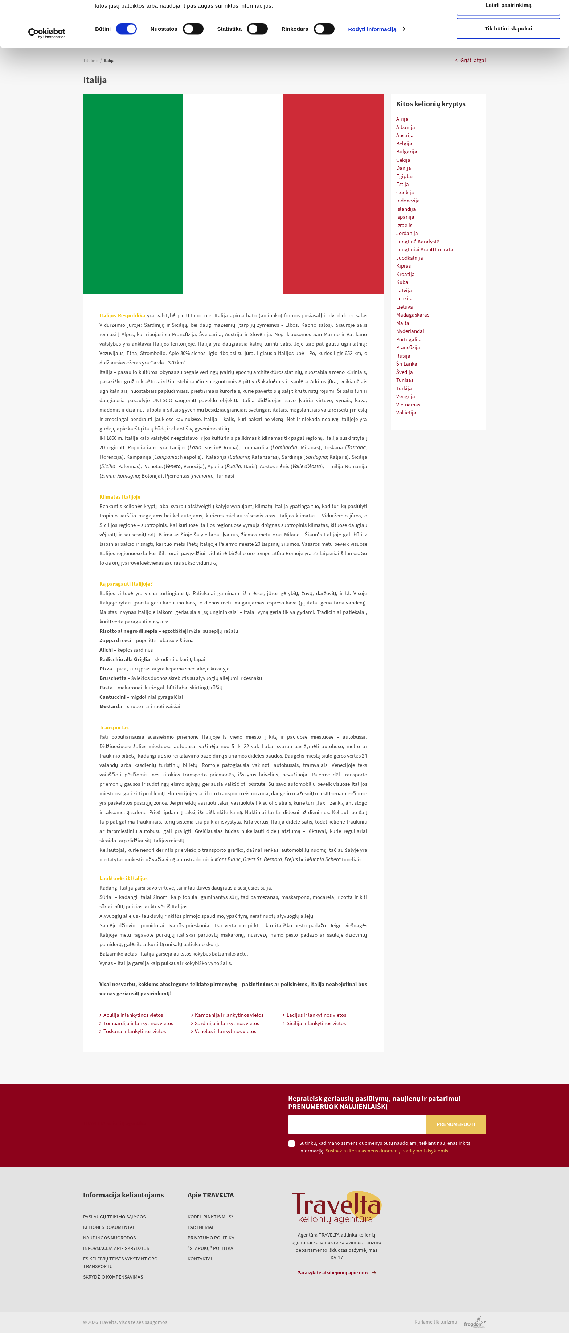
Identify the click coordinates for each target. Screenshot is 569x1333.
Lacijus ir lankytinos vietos (314, 1014)
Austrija (405, 135)
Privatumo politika (211, 1237)
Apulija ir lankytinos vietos (131, 1014)
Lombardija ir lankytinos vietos (136, 1023)
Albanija (405, 127)
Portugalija (409, 339)
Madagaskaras (412, 314)
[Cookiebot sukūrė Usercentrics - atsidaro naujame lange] (47, 71)
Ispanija (405, 216)
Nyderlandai (410, 330)
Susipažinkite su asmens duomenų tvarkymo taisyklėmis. (387, 1151)
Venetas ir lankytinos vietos (224, 1031)
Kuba (402, 281)
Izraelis (404, 225)
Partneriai (200, 1227)
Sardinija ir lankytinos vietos (225, 1023)
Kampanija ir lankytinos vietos (227, 1014)
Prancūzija (408, 347)
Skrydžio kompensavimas (113, 1277)
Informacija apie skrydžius (116, 1248)
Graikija (405, 192)
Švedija (404, 371)
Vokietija (406, 412)
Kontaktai (200, 1258)
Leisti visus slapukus (508, 19)
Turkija (404, 388)
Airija (402, 118)
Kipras (403, 265)
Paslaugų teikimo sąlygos (114, 1216)
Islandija (406, 208)
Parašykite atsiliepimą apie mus (332, 1272)
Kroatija (405, 274)
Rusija (403, 355)
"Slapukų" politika (210, 1248)
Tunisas (404, 379)
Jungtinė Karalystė (417, 241)
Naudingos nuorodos (109, 1237)
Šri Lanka (406, 363)
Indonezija (408, 200)
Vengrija (405, 396)
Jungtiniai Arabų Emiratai (425, 249)
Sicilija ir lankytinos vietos (314, 1023)
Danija (403, 167)
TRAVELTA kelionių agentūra (114, 1123)
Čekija (403, 159)
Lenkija (404, 298)
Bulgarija (406, 151)
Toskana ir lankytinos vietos (132, 1031)
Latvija (404, 290)
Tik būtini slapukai (508, 66)
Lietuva (404, 306)
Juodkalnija (409, 257)
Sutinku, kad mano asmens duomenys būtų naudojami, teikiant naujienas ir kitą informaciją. (385, 1147)
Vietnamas (408, 404)
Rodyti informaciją (372, 67)
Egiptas (404, 176)
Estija (402, 184)
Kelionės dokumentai (108, 1227)
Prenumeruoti (456, 1124)
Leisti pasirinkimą (509, 43)
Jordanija (407, 233)
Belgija (404, 143)
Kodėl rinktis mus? (210, 1216)
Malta (402, 322)
